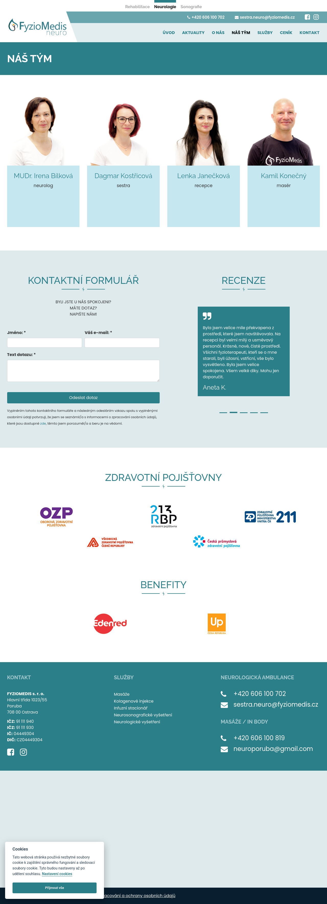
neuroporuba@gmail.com (273, 749)
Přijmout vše (54, 888)
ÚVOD (174, 33)
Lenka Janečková (203, 176)
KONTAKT (310, 33)
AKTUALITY (198, 33)
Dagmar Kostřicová (123, 176)
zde (43, 423)
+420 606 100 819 (259, 738)
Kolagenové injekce (134, 701)
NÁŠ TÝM (244, 33)
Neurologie (165, 6)
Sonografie (191, 6)
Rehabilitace (137, 6)
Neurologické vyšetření (137, 722)
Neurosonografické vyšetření (143, 715)
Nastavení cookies (57, 874)
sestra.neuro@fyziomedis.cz (264, 17)
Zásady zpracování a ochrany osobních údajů (129, 896)
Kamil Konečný (283, 176)
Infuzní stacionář (130, 708)
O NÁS (222, 33)
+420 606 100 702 (205, 17)
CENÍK (287, 33)
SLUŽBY (267, 33)
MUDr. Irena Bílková (43, 176)
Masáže (122, 694)
